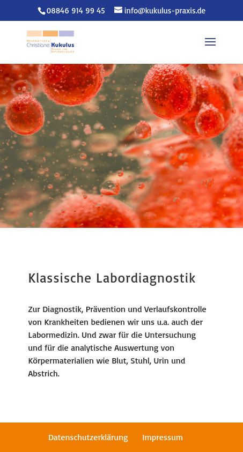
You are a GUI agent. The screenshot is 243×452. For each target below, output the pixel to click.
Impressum (162, 437)
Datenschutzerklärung (88, 437)
